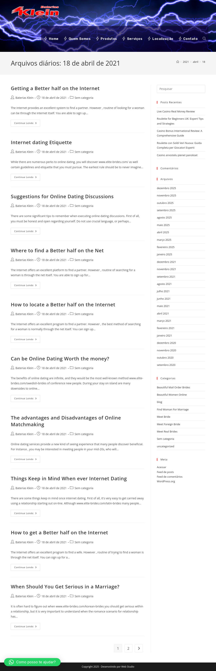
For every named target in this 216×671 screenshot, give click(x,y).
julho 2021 (163, 291)
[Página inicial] (177, 62)
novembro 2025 (166, 195)
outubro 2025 (165, 203)
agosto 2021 (164, 284)
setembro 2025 (166, 210)
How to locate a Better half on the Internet (63, 304)
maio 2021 (163, 306)
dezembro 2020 (166, 343)
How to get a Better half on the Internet (59, 532)
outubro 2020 (165, 357)
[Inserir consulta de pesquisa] (181, 89)
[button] (32, 662)
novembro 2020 (166, 350)
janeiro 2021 (164, 335)
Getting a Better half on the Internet (55, 88)
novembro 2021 (166, 269)
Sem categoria (84, 98)
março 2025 (164, 240)
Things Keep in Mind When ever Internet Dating (69, 478)
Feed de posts (165, 472)
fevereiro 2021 (166, 328)
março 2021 (164, 321)
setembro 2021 (166, 276)
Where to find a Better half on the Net (57, 250)
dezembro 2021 (166, 262)
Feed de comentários (169, 476)
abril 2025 (163, 232)
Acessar (161, 467)
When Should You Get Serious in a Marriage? (65, 586)
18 (203, 62)
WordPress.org (166, 481)
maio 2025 (163, 225)
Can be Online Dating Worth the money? (60, 358)
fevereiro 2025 (166, 247)
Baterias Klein (24, 98)
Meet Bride (163, 417)
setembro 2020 (166, 365)
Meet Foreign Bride (168, 424)
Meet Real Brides (167, 431)
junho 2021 (164, 298)
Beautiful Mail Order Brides (173, 387)
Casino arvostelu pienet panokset (177, 155)
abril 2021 (163, 313)
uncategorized (165, 446)
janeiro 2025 (164, 254)
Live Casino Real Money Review (176, 111)
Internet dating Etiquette (41, 142)
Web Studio (127, 666)
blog (159, 402)
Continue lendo (27, 124)
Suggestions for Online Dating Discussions (62, 196)
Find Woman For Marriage (173, 409)
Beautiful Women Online (172, 394)
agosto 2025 (164, 217)
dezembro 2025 (166, 188)
